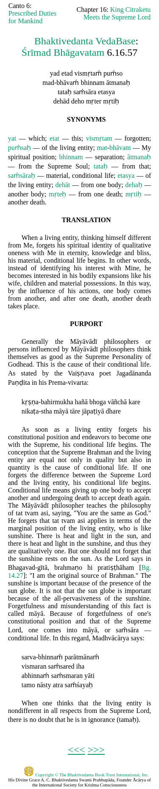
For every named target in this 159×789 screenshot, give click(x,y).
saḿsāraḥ (21, 175)
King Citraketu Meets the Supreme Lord (117, 13)
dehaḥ (133, 184)
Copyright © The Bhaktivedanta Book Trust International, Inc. (86, 774)
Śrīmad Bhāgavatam (63, 52)
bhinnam (71, 157)
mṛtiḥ (134, 194)
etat (54, 138)
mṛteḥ (57, 194)
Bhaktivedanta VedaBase (85, 40)
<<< (76, 749)
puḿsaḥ (19, 147)
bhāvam (120, 147)
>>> (96, 749)
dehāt (63, 184)
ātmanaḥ (139, 157)
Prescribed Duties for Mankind (32, 17)
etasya (125, 175)
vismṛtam (99, 138)
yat (12, 138)
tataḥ (101, 166)
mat (102, 147)
